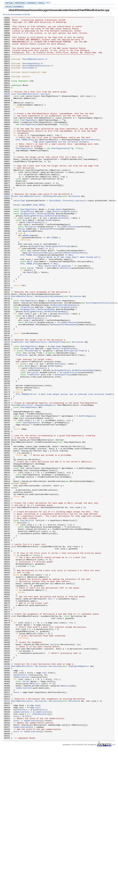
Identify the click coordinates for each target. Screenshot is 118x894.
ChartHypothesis (29, 141)
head (58, 248)
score (16, 827)
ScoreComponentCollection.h (37, 75)
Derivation (74, 232)
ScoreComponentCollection (99, 360)
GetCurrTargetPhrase (63, 250)
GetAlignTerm (35, 292)
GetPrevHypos (86, 496)
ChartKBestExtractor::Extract (33, 109)
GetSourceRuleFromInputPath (70, 300)
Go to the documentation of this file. (16, 14)
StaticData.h (29, 78)
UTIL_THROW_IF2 (24, 164)
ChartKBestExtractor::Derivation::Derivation (36, 796)
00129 (7, 352)
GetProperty (70, 417)
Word (25, 261)
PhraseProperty (33, 417)
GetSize (62, 258)
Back (29, 323)
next (50, 715)
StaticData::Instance (60, 237)
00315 (7, 838)
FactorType (19, 237)
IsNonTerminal (33, 263)
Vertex (26, 814)
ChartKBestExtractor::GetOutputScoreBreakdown (36, 352)
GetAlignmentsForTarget (58, 292)
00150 (7, 407)
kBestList (35, 817)
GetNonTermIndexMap (55, 255)
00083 (7, 232)
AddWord (27, 279)
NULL (71, 302)
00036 (7, 109)
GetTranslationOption (39, 300)
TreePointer (17, 407)
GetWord (50, 261)
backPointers (20, 806)
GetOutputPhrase (48, 271)
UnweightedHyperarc (79, 796)
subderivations (69, 268)
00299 (7, 796)
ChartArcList (27, 621)
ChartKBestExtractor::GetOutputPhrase (40, 232)
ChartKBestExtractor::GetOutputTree (44, 407)
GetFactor (66, 318)
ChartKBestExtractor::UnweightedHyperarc (33, 483)
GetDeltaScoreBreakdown (63, 362)
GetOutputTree (62, 446)
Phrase (14, 232)
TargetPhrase (27, 250)
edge (52, 248)
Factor (30, 318)
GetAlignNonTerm (32, 255)
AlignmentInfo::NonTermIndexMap (37, 253)
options (80, 237)
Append (26, 274)
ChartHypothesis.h (32, 73)
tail (44, 804)
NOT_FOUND (52, 282)
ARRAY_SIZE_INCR (34, 242)
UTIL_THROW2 (22, 470)
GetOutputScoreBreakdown (63, 386)
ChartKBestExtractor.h (35, 67)
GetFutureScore (89, 164)
